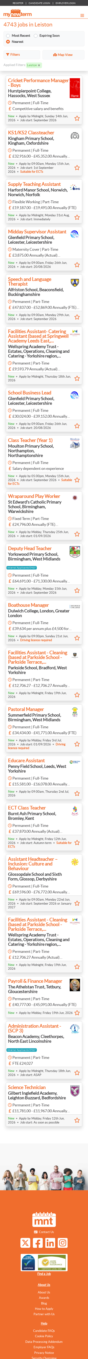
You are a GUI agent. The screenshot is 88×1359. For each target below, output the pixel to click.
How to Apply (44, 1309)
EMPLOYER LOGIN (66, 3)
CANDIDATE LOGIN (39, 3)
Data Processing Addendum (44, 1342)
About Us (44, 1285)
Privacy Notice (44, 1353)
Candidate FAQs (44, 1331)
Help (44, 1323)
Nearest (17, 43)
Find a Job (44, 1274)
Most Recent (21, 37)
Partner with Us (44, 1314)
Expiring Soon (49, 37)
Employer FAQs (44, 1347)
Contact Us (46, 1232)
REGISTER (18, 3)
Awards (44, 1298)
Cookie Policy (44, 1336)
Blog (44, 1303)
